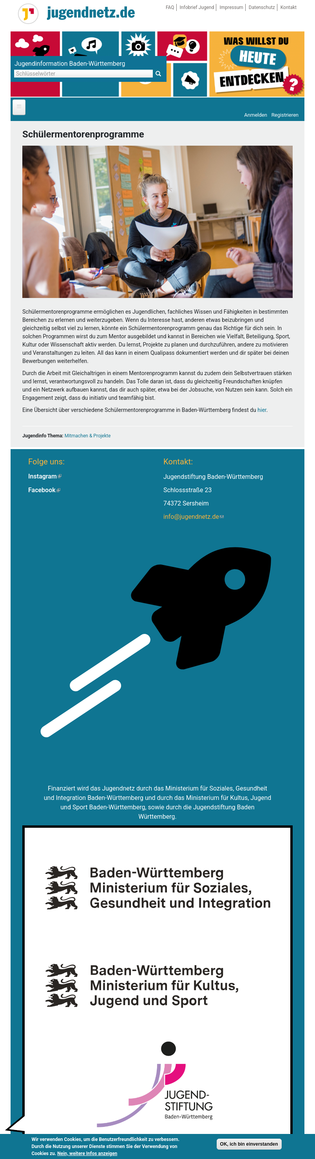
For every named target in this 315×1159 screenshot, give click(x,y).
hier (261, 410)
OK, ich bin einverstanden (249, 1145)
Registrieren (285, 115)
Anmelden (255, 115)
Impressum (231, 7)
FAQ (170, 7)
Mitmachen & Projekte (88, 436)
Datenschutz (262, 7)
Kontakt (289, 7)
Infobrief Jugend (197, 7)
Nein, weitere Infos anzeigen (87, 1154)
